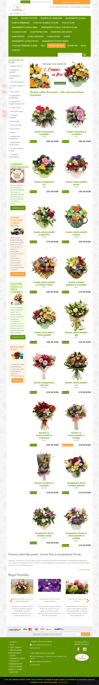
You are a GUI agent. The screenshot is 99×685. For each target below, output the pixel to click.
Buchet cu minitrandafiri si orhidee (76, 435)
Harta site (14, 672)
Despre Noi (72, 45)
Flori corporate (36, 36)
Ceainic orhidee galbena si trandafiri (76, 283)
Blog (83, 45)
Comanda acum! (18, 208)
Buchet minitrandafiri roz (76, 383)
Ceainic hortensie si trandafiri (44, 133)
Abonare (85, 634)
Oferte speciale (56, 45)
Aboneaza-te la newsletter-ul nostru (47, 634)
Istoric (13, 656)
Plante (67, 36)
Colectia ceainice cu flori (45, 22)
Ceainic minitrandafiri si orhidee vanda (44, 283)
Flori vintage (18, 36)
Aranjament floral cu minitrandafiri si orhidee (76, 535)
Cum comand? (16, 647)
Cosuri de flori (19, 32)
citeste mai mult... (85, 570)
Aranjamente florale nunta (55, 41)
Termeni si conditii (17, 658)
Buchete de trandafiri (51, 18)
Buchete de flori (29, 18)
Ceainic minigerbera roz (44, 183)
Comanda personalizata (14, 155)
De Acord (63, 682)
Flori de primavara (21, 22)
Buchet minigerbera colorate (44, 383)
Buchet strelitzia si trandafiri (44, 484)
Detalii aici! (17, 380)
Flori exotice (53, 36)
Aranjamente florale (75, 18)
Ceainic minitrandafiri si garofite (44, 233)
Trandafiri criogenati (61, 32)
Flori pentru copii (38, 32)
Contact (16, 50)
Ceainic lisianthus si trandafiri (76, 133)
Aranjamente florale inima (24, 27)
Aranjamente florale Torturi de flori (59, 27)
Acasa (15, 18)
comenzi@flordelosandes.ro (42, 645)
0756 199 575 (25, 2)
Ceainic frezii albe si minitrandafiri (44, 333)
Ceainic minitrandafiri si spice (76, 233)
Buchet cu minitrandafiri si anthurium (44, 435)
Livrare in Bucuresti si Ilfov (41, 2)
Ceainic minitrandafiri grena (76, 183)
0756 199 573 (35, 665)
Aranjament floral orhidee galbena (76, 484)
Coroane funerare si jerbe (25, 45)
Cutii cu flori (68, 22)
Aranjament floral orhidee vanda (44, 534)
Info (43, 45)
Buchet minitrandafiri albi (76, 333)
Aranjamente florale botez (25, 41)
